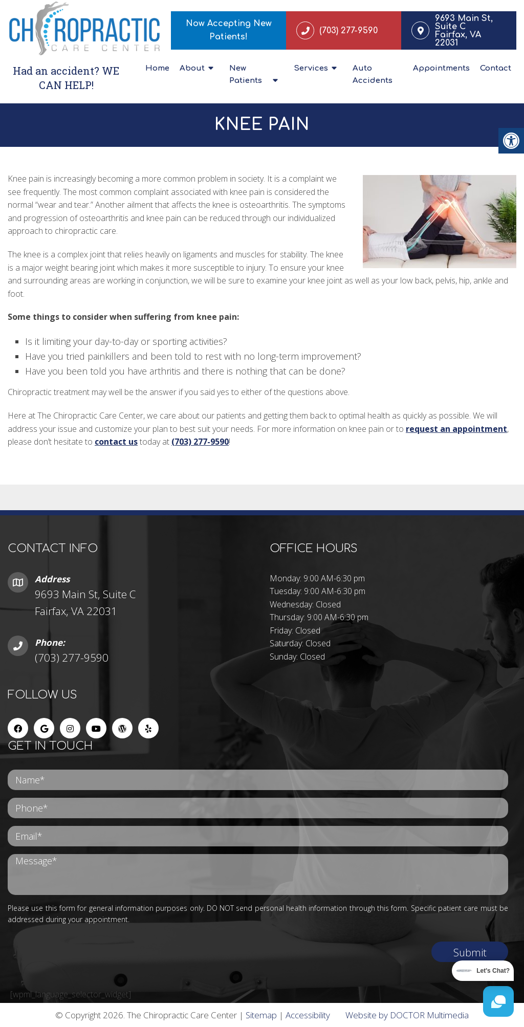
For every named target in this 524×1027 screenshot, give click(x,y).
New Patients (245, 74)
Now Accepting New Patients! (229, 30)
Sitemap (261, 1015)
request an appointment (456, 428)
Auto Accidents (372, 74)
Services (311, 68)
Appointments (441, 68)
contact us (116, 441)
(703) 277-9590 (200, 441)
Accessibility (308, 1015)
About (192, 68)
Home (157, 68)
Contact (495, 68)
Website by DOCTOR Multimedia (407, 1015)
